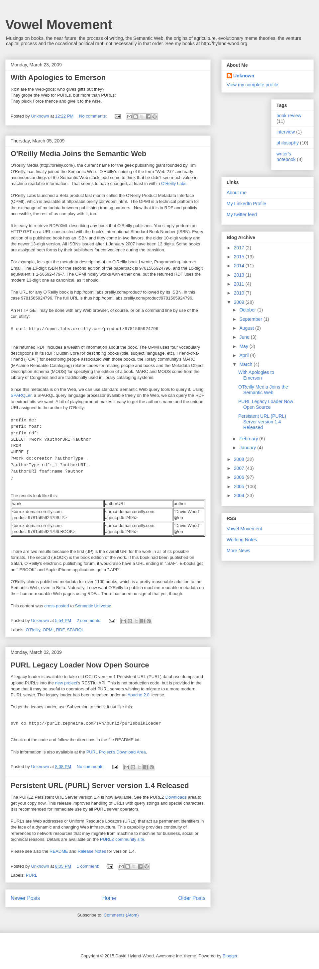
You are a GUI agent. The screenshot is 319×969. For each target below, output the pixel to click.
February (249, 438)
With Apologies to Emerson (58, 77)
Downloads (176, 797)
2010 (240, 293)
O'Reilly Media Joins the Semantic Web (78, 153)
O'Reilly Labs (173, 183)
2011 (240, 284)
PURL (32, 875)
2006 (240, 477)
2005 (240, 486)
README (59, 851)
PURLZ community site (122, 839)
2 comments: (90, 620)
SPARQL (75, 629)
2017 (240, 247)
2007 (240, 468)
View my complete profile (252, 84)
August (247, 328)
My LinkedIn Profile (246, 203)
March (246, 364)
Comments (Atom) (121, 915)
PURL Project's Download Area (116, 751)
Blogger (230, 955)
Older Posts (191, 898)
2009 (240, 302)
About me (237, 192)
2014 (240, 265)
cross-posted (56, 605)
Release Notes (92, 851)
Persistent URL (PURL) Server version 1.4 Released (100, 785)
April (244, 355)
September (251, 319)
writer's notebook (286, 156)
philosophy (287, 142)
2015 (240, 256)
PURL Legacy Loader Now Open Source (80, 665)
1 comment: (89, 866)
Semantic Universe (93, 605)
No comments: (93, 116)
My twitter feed (242, 214)
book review (288, 115)
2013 (240, 275)
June (245, 337)
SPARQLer (21, 395)
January (248, 447)
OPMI (48, 629)
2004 (240, 495)
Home (109, 898)
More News (238, 550)
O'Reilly (33, 629)
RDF (60, 629)
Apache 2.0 (139, 694)
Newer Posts (25, 898)
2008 (240, 459)
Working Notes (242, 539)
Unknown (243, 75)
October (248, 309)
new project (66, 682)
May (244, 346)
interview (285, 131)
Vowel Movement (58, 24)
